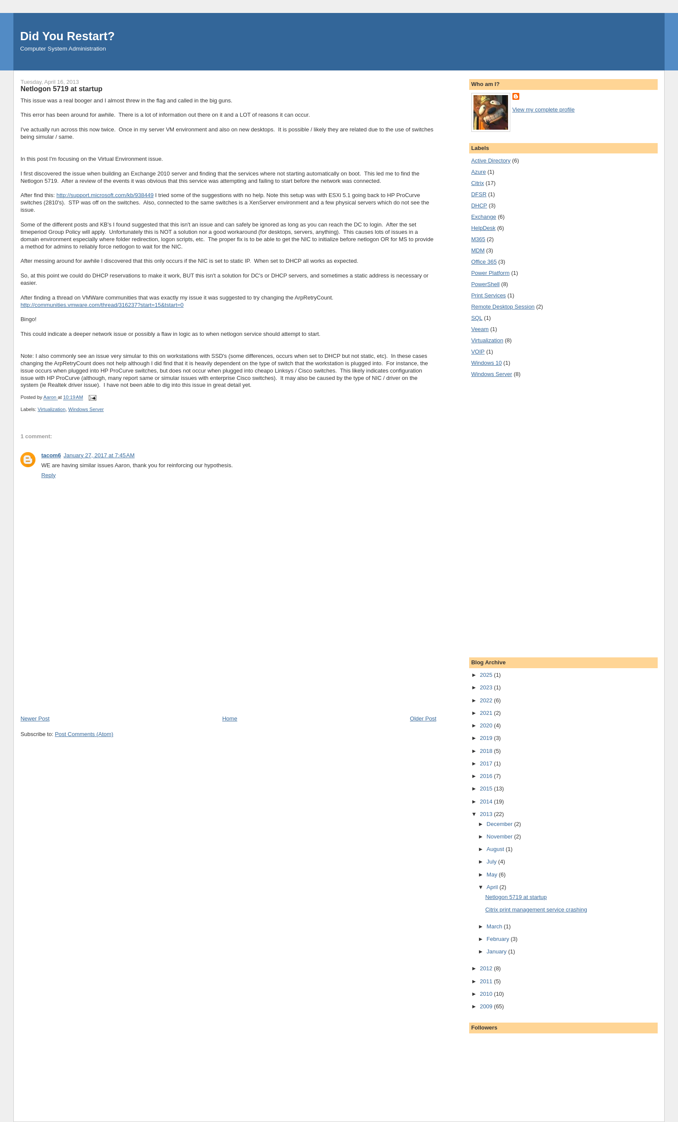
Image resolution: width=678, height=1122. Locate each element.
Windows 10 (486, 363)
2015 (487, 788)
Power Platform (490, 273)
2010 (487, 994)
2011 (487, 981)
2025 (487, 675)
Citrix (477, 183)
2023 (487, 687)
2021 (487, 713)
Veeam (480, 329)
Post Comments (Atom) (84, 734)
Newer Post (34, 718)
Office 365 (484, 261)
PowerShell (485, 284)
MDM (478, 250)
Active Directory (491, 160)
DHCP (479, 205)
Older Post (423, 718)
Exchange (483, 217)
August (495, 849)
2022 (487, 700)
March (495, 926)
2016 (487, 776)
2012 (487, 968)
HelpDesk (483, 228)
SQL (477, 318)
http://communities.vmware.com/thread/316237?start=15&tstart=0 (101, 305)
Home (229, 718)
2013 (487, 814)
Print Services (488, 295)
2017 (487, 763)
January (497, 951)
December (500, 824)
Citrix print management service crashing (536, 909)
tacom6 (51, 455)
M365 (478, 239)
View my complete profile (543, 109)
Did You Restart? (67, 36)
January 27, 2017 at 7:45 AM (99, 455)
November (500, 836)
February (498, 939)
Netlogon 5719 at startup (516, 897)
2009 (487, 1006)
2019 (487, 738)
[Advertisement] (85, 654)
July (492, 861)
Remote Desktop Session (503, 306)
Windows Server (86, 409)
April (492, 887)
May (492, 874)
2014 (487, 801)
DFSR (478, 194)
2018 (487, 751)
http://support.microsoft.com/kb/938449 (105, 195)
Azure (478, 172)
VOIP (478, 351)
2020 (487, 725)
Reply (48, 475)
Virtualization (51, 409)
